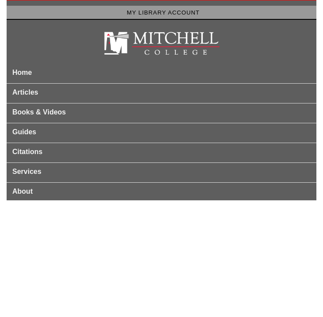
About (22, 191)
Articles (25, 92)
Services (26, 171)
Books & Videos (39, 112)
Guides (24, 132)
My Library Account (163, 12)
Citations (27, 151)
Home (22, 72)
